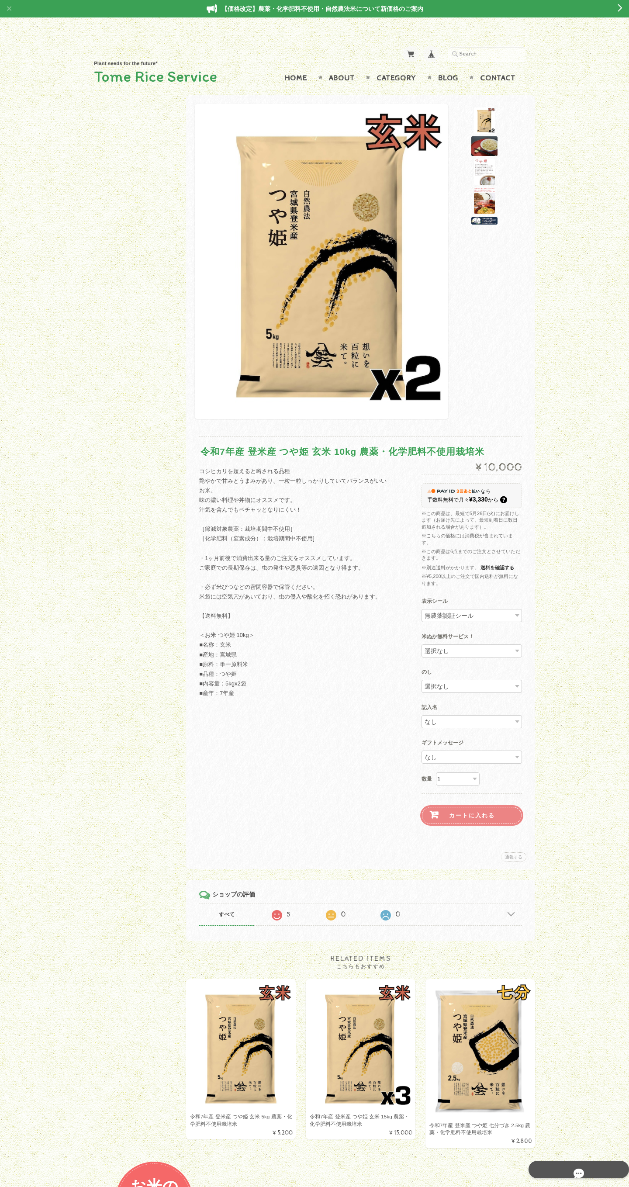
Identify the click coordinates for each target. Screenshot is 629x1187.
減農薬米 (116, 310)
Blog (448, 61)
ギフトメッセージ (442, 726)
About (342, 61)
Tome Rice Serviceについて (138, 521)
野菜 (110, 345)
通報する (513, 839)
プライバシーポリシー (133, 556)
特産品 (113, 327)
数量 (427, 762)
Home (295, 61)
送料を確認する (497, 550)
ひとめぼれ (119, 189)
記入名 (429, 691)
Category (396, 61)
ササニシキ (119, 224)
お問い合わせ (122, 538)
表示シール (435, 584)
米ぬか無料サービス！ (448, 620)
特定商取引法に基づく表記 (138, 573)
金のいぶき (119, 275)
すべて (235, 897)
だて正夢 (116, 258)
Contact (497, 61)
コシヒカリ (119, 241)
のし (427, 655)
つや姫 (113, 206)
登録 (139, 665)
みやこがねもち (125, 293)
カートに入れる (472, 798)
